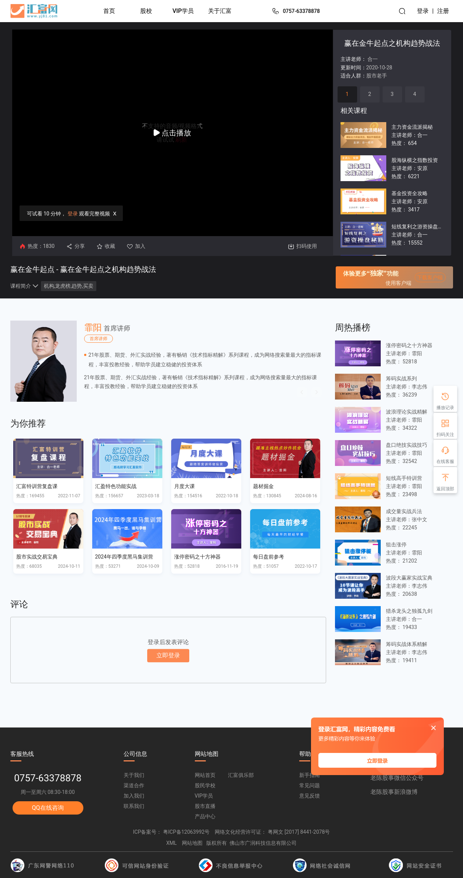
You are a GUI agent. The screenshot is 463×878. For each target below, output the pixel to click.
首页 (109, 10)
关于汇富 (220, 10)
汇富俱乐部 (241, 775)
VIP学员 (183, 10)
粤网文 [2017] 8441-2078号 (299, 832)
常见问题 (309, 785)
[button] (302, 392)
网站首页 (205, 775)
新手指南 (309, 775)
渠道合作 (134, 785)
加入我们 (134, 796)
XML (171, 843)
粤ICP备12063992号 (186, 832)
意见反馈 (309, 796)
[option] (168, 361)
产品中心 (205, 816)
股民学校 (205, 785)
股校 (146, 10)
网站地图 (192, 843)
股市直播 (205, 806)
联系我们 (134, 806)
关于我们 (134, 775)
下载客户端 (430, 277)
